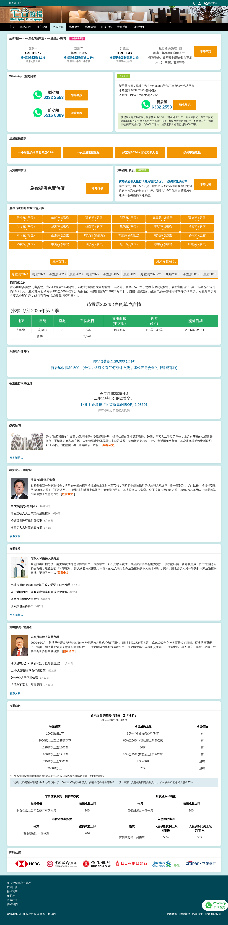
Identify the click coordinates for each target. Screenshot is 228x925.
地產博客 (74, 26)
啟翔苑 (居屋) (60, 244)
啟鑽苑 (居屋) (94, 244)
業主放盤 (42, 26)
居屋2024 (38, 274)
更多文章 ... (16, 536)
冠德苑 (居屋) (197, 217)
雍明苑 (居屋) (163, 226)
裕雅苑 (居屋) (163, 235)
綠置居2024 (20, 274)
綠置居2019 (191, 274)
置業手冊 (122, 26)
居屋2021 (130, 274)
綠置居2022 (111, 274)
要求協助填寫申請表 (19, 882)
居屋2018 (210, 274)
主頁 (12, 26)
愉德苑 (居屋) (197, 235)
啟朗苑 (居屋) (60, 217)
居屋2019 (172, 274)
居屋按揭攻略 (165, 261)
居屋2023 (76, 274)
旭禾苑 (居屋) (60, 226)
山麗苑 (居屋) (60, 235)
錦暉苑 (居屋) (94, 226)
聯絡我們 (12, 904)
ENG (20, 3)
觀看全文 (108, 445)
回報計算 (12, 899)
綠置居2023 (57, 274)
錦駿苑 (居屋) (26, 244)
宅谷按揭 (58, 26)
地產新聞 (90, 26)
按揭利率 (12, 891)
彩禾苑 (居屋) (26, 235)
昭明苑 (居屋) (197, 244)
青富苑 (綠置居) (128, 235)
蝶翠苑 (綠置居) (94, 235)
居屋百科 (58, 261)
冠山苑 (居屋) (129, 244)
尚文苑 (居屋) (26, 226)
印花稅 (11, 895)
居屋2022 (92, 274)
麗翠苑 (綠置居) (162, 217)
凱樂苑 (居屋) (94, 217)
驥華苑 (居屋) (163, 244)
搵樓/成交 (26, 26)
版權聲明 (184, 913)
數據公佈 (106, 26)
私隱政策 (197, 913)
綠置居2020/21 (151, 274)
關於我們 (138, 26)
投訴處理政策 (213, 913)
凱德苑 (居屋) (129, 226)
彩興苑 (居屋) (129, 217)
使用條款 (171, 913)
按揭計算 (12, 887)
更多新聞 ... (16, 457)
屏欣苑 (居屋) (26, 217)
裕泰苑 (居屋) (197, 226)
